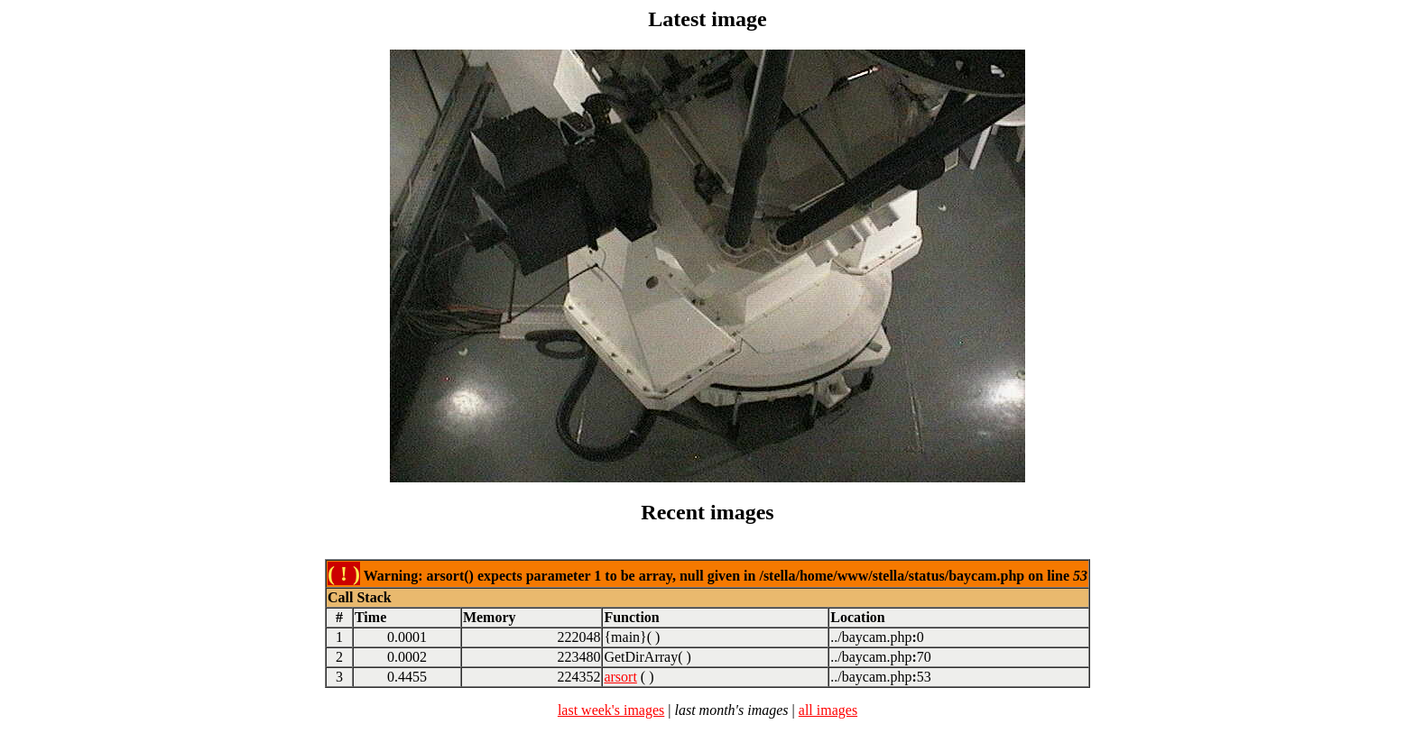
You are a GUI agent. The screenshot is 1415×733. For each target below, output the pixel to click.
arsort (620, 676)
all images (828, 710)
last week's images (611, 710)
